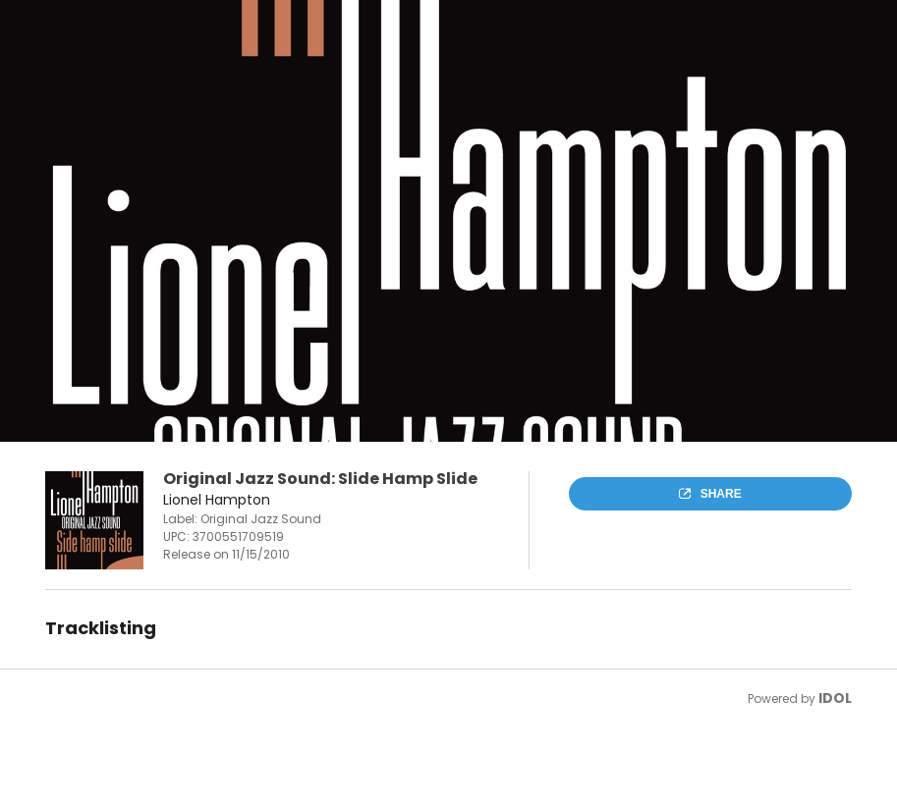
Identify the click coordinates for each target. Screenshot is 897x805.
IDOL (835, 698)
